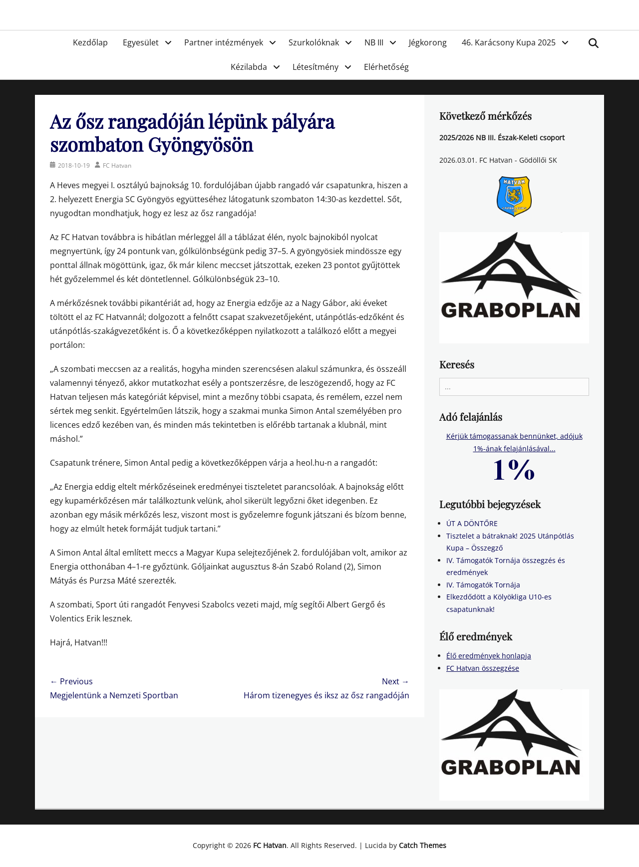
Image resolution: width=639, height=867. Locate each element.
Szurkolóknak (314, 42)
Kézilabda (249, 66)
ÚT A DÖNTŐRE (472, 523)
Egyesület (141, 42)
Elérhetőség (386, 66)
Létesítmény (315, 66)
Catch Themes (422, 845)
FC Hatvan (117, 165)
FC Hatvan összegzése (482, 668)
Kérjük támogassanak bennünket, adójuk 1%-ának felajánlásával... (514, 452)
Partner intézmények (223, 42)
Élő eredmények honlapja (488, 655)
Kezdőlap (90, 42)
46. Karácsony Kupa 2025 (509, 42)
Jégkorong (428, 42)
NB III (373, 42)
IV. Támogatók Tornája (483, 584)
